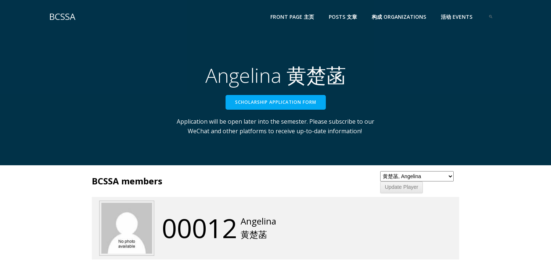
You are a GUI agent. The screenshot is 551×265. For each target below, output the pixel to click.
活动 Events (456, 16)
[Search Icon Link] (490, 16)
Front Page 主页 (292, 16)
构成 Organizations (399, 16)
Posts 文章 (343, 16)
